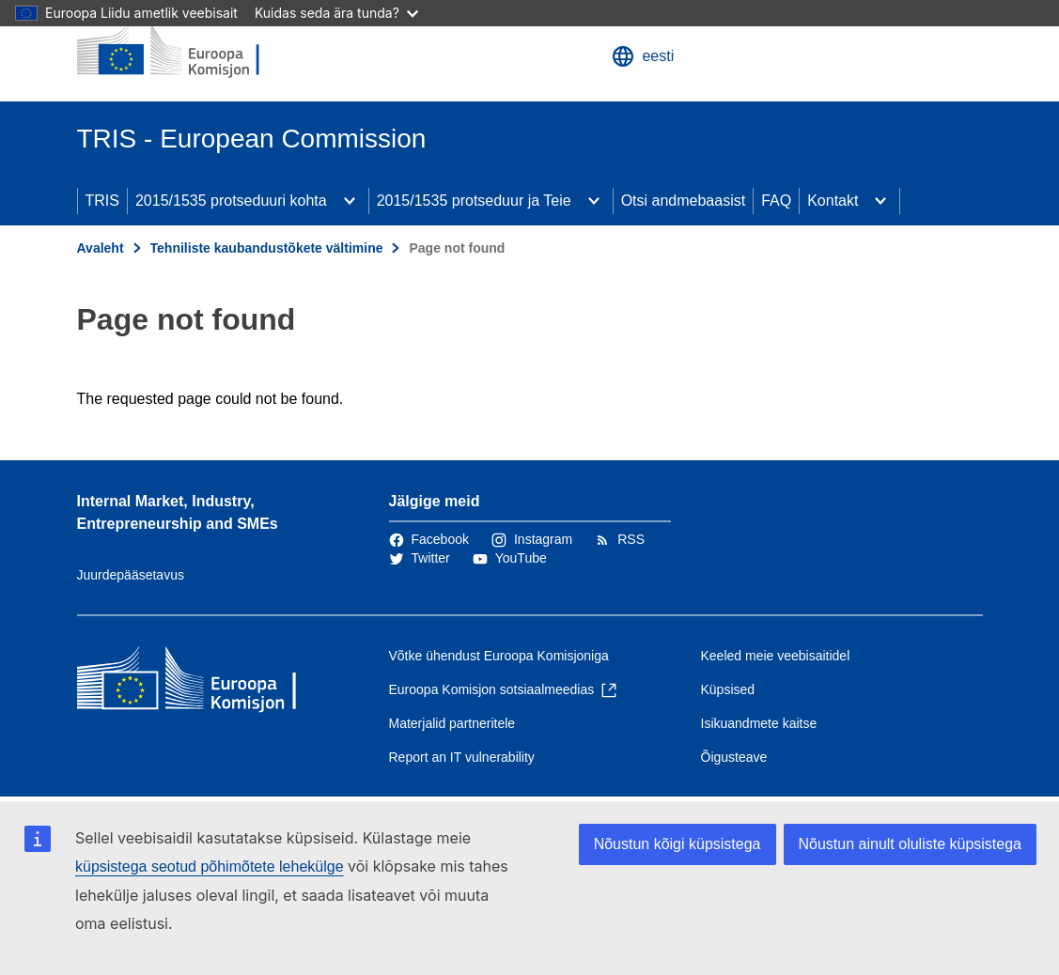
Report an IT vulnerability (462, 757)
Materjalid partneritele (452, 723)
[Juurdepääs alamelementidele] (349, 201)
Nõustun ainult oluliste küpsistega (910, 844)
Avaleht (100, 247)
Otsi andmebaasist (683, 201)
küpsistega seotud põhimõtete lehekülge (209, 866)
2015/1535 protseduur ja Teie (474, 201)
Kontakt (832, 201)
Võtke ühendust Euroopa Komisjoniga (499, 655)
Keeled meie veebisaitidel (775, 655)
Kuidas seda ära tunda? (336, 13)
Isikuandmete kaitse (759, 723)
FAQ (776, 201)
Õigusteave (734, 757)
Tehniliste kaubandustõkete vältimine (266, 247)
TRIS (102, 201)
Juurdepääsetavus (130, 574)
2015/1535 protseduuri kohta (231, 201)
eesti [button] (643, 56)
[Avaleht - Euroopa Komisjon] (190, 51)
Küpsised (728, 689)
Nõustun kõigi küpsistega (677, 844)
